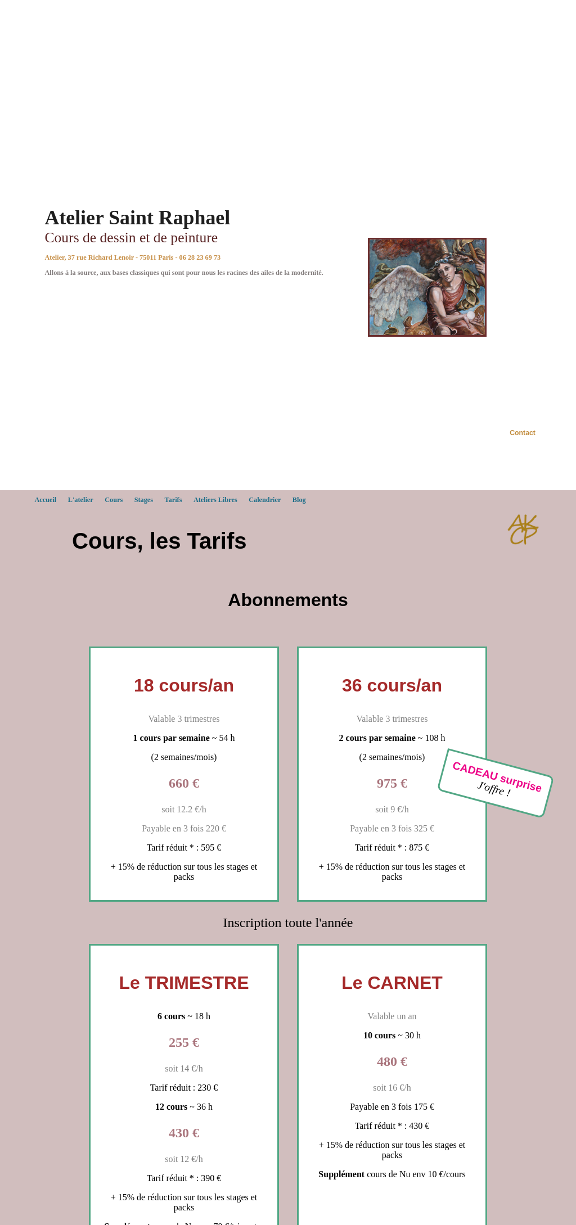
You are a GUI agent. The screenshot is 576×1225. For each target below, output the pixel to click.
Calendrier (265, 500)
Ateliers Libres (215, 500)
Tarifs (173, 500)
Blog (299, 500)
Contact (523, 433)
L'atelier (80, 500)
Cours (114, 500)
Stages (143, 500)
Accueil (45, 500)
